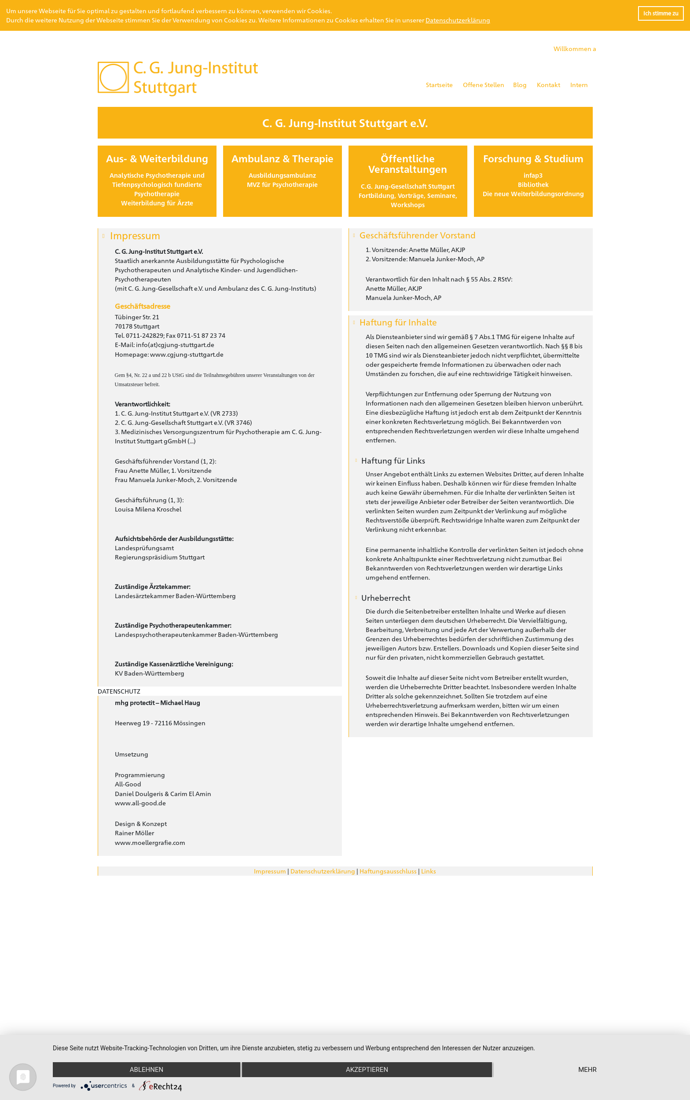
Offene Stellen (483, 84)
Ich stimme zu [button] (661, 13)
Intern (579, 84)
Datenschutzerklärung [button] (458, 20)
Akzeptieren (367, 1070)
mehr (587, 1070)
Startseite (439, 84)
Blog (520, 84)
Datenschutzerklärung (322, 871)
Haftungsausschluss (388, 871)
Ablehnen (146, 1070)
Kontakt (548, 84)
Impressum (270, 871)
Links (428, 871)
